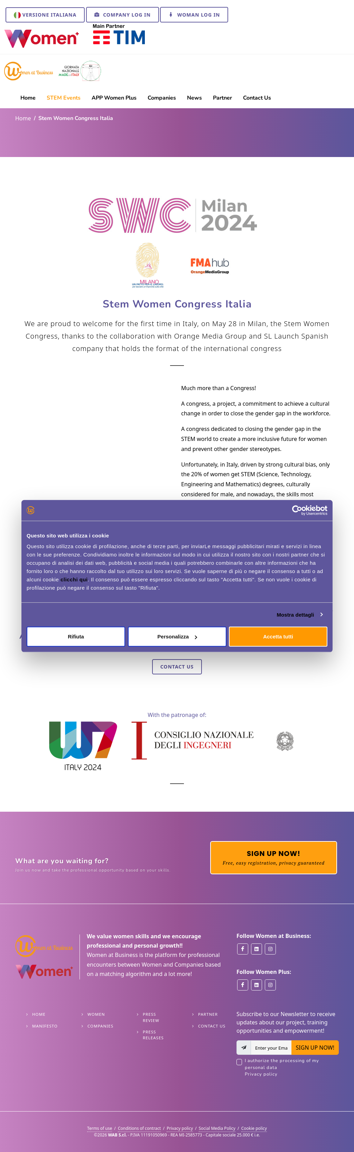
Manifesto (45, 1026)
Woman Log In (194, 14)
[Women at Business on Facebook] (242, 949)
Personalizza (177, 636)
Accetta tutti (278, 636)
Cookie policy (254, 1128)
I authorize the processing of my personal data (292, 1068)
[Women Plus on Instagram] (270, 984)
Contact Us (177, 666)
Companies (100, 1026)
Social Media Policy (217, 1128)
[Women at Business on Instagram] (270, 949)
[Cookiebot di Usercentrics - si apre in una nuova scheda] (297, 510)
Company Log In (122, 14)
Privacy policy (261, 1074)
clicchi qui (74, 579)
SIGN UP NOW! (315, 1047)
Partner (208, 1014)
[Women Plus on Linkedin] (256, 984)
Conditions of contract (139, 1128)
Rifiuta (76, 636)
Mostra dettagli (295, 614)
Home (23, 118)
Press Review (151, 1017)
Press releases (153, 1034)
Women (96, 1014)
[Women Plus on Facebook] (242, 984)
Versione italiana (45, 15)
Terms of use (99, 1128)
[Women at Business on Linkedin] (256, 949)
